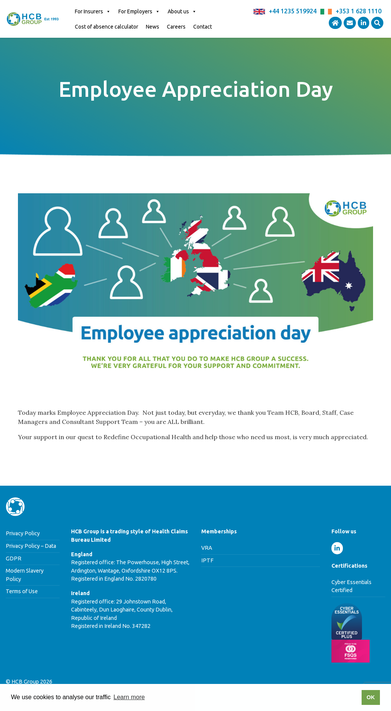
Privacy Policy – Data (31, 546)
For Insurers (93, 11)
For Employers (139, 11)
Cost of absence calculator (106, 27)
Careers (176, 27)
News (152, 27)
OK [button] (371, 697)
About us (182, 11)
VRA (206, 548)
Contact (202, 27)
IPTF (207, 560)
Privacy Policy (23, 533)
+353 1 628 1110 (358, 11)
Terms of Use (22, 591)
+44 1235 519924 (293, 11)
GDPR (13, 558)
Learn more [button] (129, 697)
